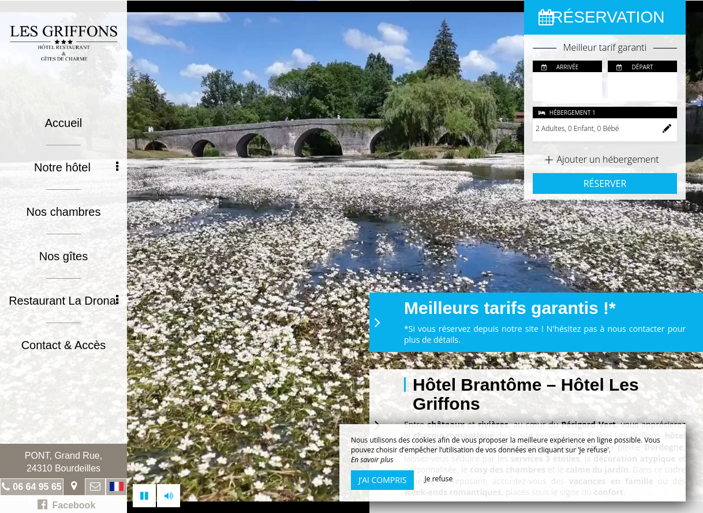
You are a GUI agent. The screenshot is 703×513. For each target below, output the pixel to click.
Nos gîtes (63, 256)
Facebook (67, 504)
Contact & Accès (63, 345)
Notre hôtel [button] (76, 167)
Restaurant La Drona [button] (63, 300)
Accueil (63, 123)
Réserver (605, 183)
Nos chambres (64, 211)
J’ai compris (382, 479)
